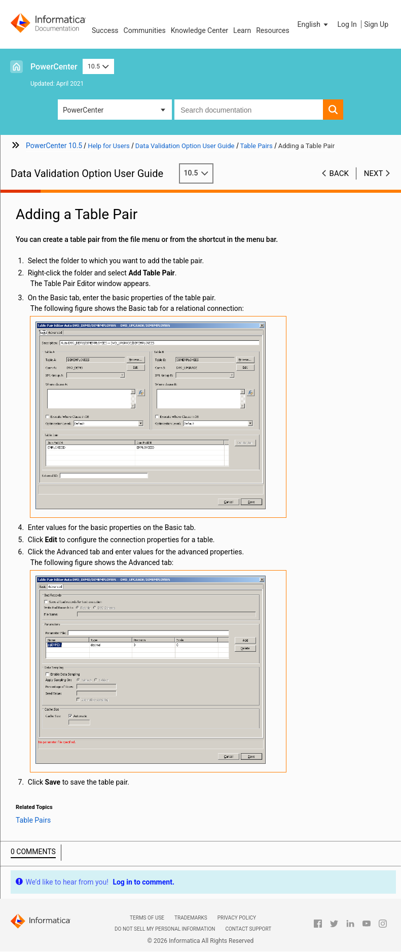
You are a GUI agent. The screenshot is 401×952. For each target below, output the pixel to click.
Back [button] (339, 173)
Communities (145, 30)
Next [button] (373, 173)
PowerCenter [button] (83, 110)
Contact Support (248, 929)
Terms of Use (147, 918)
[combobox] (248, 109)
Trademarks (190, 918)
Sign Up (376, 24)
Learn (242, 30)
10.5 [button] (98, 66)
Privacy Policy (236, 918)
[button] (314, 24)
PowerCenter (54, 67)
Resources (272, 30)
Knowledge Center (199, 30)
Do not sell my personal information (165, 929)
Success (105, 30)
